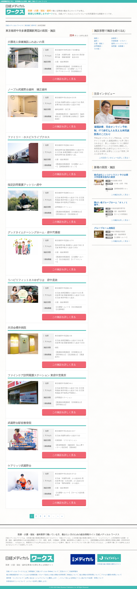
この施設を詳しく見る (64, 79)
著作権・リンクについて (15, 578)
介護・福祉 (99, 43)
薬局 (119, 43)
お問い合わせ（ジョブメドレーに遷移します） (41, 578)
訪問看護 (98, 46)
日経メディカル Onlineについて (47, 571)
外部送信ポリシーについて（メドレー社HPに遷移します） (27, 581)
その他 (97, 49)
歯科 (96, 41)
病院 (96, 38)
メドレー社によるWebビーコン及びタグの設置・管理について (81, 578)
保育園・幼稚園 (118, 46)
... (53, 516)
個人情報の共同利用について (89, 575)
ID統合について (72, 575)
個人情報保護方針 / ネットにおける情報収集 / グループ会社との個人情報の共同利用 (35, 575)
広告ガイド (64, 571)
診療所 (114, 38)
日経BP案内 (73, 571)
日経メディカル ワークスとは (16, 571)
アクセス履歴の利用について (111, 575)
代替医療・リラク (118, 41)
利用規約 (32, 571)
